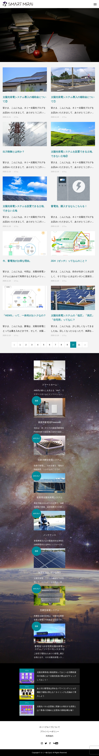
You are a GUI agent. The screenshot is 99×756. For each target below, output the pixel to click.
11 (79, 345)
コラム (16, 117)
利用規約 (49, 736)
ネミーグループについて (49, 727)
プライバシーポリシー (49, 731)
